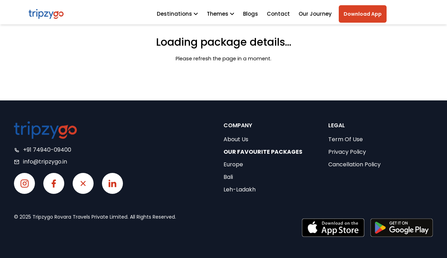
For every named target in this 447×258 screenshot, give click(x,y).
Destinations (177, 13)
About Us (236, 139)
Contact (278, 13)
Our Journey (315, 13)
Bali (228, 177)
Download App (363, 13)
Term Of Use (345, 139)
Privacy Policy (347, 152)
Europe (233, 164)
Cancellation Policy (354, 164)
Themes (220, 13)
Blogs (250, 13)
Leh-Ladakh (240, 189)
